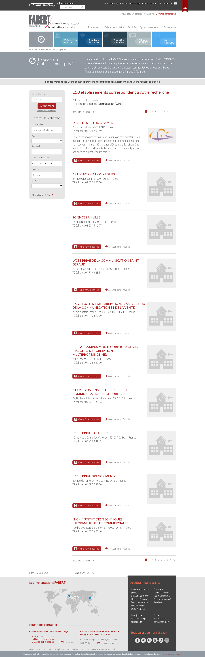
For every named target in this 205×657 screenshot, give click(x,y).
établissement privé (55, 61)
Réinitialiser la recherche (46, 110)
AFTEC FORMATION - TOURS (93, 174)
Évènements (94, 27)
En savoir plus (67, 642)
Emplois (132, 27)
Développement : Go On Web (40, 649)
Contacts (157, 615)
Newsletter (158, 602)
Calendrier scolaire (114, 27)
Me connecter (166, 3)
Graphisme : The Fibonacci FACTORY (70, 649)
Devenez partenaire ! (166, 13)
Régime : (35, 181)
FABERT (33, 49)
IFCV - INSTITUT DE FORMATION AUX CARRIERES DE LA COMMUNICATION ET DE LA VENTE (108, 305)
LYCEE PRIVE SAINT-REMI (90, 433)
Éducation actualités (140, 602)
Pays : (34, 136)
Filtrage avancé (42, 194)
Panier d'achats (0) (128, 3)
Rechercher (46, 106)
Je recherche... (39, 94)
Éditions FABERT (138, 605)
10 (174, 111)
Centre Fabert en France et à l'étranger (49, 631)
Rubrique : (36, 169)
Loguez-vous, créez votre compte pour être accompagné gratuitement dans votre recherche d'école (102, 81)
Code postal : (37, 146)
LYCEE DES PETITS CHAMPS (92, 122)
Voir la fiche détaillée (86, 160)
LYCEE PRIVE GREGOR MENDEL (95, 476)
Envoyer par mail (85, 572)
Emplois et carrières (162, 596)
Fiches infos (170, 27)
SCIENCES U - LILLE (86, 217)
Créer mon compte (148, 3)
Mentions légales (161, 618)
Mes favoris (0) (111, 3)
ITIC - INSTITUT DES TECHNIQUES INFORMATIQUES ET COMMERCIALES (100, 521)
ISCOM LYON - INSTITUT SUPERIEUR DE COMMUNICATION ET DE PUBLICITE (101, 392)
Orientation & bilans (139, 596)
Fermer (179, 654)
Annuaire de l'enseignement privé (101, 649)
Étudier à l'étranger (139, 599)
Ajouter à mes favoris (117, 160)
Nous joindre (65, 3)
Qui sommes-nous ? (150, 27)
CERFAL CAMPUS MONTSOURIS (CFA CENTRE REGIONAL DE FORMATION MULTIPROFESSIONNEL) (106, 350)
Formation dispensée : (40, 157)
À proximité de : (38, 124)
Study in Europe (138, 609)
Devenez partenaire (161, 622)
